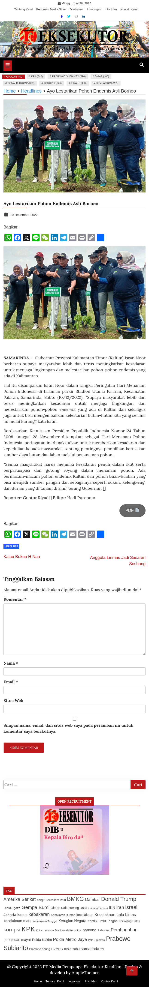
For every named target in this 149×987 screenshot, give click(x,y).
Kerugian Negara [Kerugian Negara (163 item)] (72, 921)
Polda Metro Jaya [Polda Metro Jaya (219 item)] (70, 939)
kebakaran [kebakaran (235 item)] (39, 914)
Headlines (11, 546)
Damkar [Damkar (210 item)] (92, 899)
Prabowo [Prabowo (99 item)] (99, 940)
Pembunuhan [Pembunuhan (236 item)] (124, 929)
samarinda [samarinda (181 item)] (90, 949)
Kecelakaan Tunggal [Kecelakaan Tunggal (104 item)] (45, 921)
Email (10, 681)
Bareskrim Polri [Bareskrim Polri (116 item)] (56, 900)
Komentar (15, 599)
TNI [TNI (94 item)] (102, 949)
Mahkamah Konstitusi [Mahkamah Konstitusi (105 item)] (68, 930)
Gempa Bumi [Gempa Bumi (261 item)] (35, 907)
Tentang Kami (23, 9)
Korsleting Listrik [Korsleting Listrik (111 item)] (129, 921)
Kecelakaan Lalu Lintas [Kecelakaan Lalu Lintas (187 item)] (115, 914)
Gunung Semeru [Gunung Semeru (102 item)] (98, 908)
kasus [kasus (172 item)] (22, 914)
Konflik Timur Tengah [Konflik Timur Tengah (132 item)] (103, 921)
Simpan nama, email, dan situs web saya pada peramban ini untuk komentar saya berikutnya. (68, 728)
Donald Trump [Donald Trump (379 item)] (118, 899)
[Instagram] (77, 16)
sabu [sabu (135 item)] (76, 949)
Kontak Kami (129, 9)
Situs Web (13, 700)
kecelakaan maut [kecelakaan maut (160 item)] (17, 921)
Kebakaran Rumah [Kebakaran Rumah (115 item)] (63, 915)
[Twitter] (69, 16)
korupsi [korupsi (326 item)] (11, 930)
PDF (132, 510)
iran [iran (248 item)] (120, 907)
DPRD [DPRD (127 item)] (7, 908)
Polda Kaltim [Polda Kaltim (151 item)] (42, 940)
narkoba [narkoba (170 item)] (89, 930)
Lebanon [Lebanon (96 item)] (49, 930)
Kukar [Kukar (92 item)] (39, 930)
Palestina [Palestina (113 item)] (103, 930)
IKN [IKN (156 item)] (112, 908)
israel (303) (78, 83)
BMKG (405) (102, 76)
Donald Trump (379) (20, 83)
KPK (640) (37, 76)
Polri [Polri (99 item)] (90, 940)
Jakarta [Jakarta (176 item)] (9, 914)
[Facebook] (62, 16)
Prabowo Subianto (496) (68, 76)
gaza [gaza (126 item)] (17, 908)
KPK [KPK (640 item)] (28, 929)
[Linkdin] (83, 16)
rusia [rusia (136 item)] (67, 949)
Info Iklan (111, 9)
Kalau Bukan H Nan (21, 556)
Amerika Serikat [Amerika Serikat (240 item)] (19, 899)
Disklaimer (77, 9)
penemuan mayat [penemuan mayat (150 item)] (17, 940)
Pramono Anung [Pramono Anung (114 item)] (39, 949)
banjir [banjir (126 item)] (41, 900)
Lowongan (94, 9)
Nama (10, 663)
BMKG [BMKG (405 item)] (75, 899)
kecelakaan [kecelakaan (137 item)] (84, 915)
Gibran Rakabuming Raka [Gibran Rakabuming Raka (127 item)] (69, 908)
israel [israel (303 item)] (131, 907)
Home (38, 981)
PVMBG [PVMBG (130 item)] (57, 949)
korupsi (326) (53, 83)
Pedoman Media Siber (51, 9)
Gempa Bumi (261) (107, 83)
